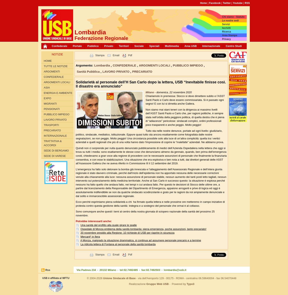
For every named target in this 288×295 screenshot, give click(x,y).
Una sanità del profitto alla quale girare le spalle (109, 225)
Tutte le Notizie (56, 66)
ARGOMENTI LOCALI (57, 82)
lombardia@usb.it (175, 270)
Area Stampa (229, 35)
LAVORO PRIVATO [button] (116, 71)
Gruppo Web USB (157, 284)
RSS (247, 3)
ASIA (47, 87)
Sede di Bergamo (56, 150)
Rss (47, 270)
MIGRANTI (50, 103)
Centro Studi (234, 46)
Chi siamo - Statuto (233, 16)
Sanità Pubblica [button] (89, 71)
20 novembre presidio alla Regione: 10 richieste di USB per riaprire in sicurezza (127, 232)
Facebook (215, 3)
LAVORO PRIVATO (55, 119)
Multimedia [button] (172, 46)
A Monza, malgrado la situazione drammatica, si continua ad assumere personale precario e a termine (140, 240)
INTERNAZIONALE (55, 135)
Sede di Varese (55, 155)
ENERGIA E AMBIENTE (58, 92)
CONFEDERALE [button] (125, 65)
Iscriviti (226, 28)
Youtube (238, 3)
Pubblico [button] (93, 46)
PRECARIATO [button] (142, 71)
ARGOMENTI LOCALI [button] (155, 65)
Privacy (226, 39)
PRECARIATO (52, 130)
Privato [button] (108, 46)
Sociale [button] (139, 46)
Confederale (59, 46)
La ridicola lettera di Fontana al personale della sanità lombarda (118, 244)
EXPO (47, 98)
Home (203, 3)
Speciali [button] (154, 46)
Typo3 (190, 284)
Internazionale (211, 46)
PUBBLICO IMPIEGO (56, 114)
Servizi (226, 24)
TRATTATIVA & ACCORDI (53, 143)
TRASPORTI (51, 125)
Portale (77, 46)
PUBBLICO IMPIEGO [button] (188, 65)
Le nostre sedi (230, 20)
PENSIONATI (52, 109)
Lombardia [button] (102, 65)
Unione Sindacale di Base (119, 278)
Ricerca (226, 31)
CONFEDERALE (54, 76)
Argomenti (52, 71)
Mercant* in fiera (90, 236)
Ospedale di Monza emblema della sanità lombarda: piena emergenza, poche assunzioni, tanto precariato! (143, 229)
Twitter (227, 3)
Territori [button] (124, 46)
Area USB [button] (190, 46)
